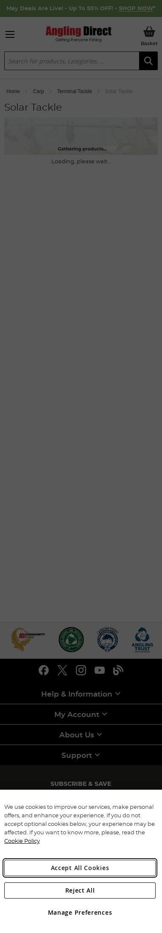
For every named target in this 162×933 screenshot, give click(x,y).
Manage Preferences (80, 912)
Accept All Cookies (80, 868)
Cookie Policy (22, 840)
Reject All (80, 890)
